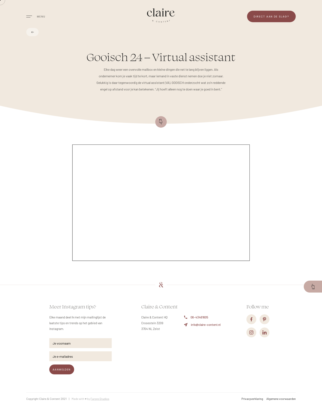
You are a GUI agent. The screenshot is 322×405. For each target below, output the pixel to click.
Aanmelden (62, 369)
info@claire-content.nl (202, 325)
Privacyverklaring (252, 398)
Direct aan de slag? (271, 16)
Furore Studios (100, 398)
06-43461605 (196, 317)
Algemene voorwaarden (281, 398)
